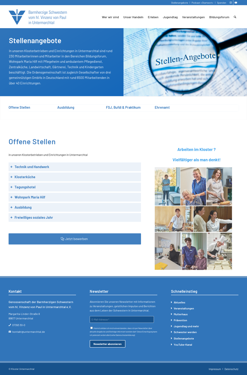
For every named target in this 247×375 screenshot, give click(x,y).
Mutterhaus (181, 314)
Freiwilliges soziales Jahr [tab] (31, 231)
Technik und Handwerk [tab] (29, 180)
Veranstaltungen (184, 308)
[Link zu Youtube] (235, 2)
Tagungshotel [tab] (23, 200)
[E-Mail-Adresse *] (122, 319)
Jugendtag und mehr (186, 326)
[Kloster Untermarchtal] (38, 17)
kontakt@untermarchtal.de (28, 331)
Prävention (180, 320)
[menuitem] (179, 3)
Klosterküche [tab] (22, 190)
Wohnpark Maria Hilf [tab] (27, 210)
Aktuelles (179, 302)
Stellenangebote (179, 2)
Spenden (221, 2)
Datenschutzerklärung (125, 335)
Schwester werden (185, 332)
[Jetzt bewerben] (75, 252)
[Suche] (235, 17)
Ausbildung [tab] (21, 221)
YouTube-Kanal (183, 344)
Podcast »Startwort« (202, 2)
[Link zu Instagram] (230, 2)
